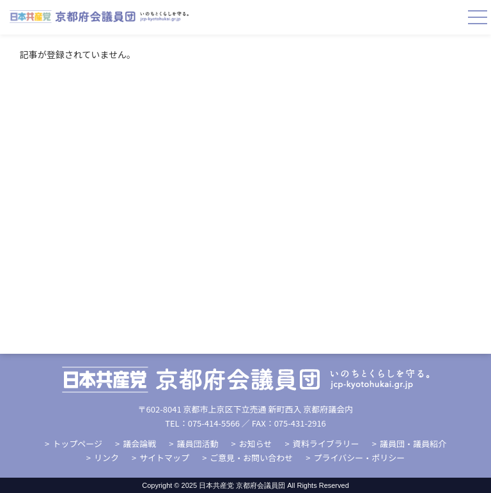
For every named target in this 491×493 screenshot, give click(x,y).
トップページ (77, 443)
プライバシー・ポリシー (359, 457)
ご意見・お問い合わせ (251, 457)
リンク (106, 457)
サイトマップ (164, 457)
